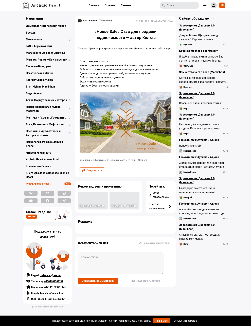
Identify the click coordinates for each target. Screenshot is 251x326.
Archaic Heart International (42, 159)
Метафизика (34, 39)
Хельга (143, 160)
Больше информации (186, 320)
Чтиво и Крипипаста (38, 152)
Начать (31, 216)
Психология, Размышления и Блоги (44, 144)
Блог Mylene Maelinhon (40, 86)
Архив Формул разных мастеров (46, 100)
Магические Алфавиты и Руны (45, 52)
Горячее (109, 5)
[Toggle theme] (205, 5)
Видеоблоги (34, 93)
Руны (133, 160)
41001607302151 (53, 281)
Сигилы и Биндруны (38, 66)
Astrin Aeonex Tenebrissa (97, 20)
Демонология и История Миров (46, 25)
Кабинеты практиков (39, 79)
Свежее (126, 5)
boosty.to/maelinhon (51, 293)
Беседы (31, 32)
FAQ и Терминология (39, 46)
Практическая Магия (39, 73)
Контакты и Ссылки (38, 166)
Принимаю (161, 320)
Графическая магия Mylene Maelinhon (43, 108)
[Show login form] (214, 5)
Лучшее (93, 5)
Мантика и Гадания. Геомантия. (46, 117)
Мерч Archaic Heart (38, 183)
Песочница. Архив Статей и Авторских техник (43, 133)
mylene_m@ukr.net (50, 275)
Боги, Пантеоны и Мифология (45, 124)
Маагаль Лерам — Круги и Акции (46, 59)
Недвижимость (118, 160)
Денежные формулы (93, 160)
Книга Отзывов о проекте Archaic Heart (47, 175)
